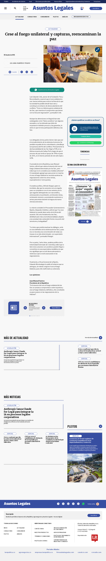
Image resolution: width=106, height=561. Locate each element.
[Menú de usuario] (81, 8)
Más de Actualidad (16, 337)
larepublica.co (10, 552)
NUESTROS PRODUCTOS (42, 532)
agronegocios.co (25, 552)
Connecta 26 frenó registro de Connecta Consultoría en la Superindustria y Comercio (81, 440)
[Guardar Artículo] (12, 72)
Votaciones (97, 1)
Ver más (85, 222)
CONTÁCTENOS (39, 528)
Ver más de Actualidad (93, 337)
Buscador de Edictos (81, 16)
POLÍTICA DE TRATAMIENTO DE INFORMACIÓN (62, 536)
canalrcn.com (83, 552)
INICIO (5, 528)
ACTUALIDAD (19, 17)
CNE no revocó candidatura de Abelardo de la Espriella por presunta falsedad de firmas (89, 364)
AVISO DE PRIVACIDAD (60, 532)
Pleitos (72, 426)
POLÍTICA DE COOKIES (41, 541)
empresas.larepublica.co (44, 552)
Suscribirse (96, 8)
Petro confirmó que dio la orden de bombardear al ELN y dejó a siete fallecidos (89, 351)
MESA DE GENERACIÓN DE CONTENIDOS (60, 528)
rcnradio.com (96, 552)
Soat (30, 1)
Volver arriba (93, 504)
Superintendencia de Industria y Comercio (78, 1)
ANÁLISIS (65, 17)
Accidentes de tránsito (18, 1)
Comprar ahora (85, 136)
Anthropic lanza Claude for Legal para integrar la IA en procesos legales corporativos (15, 354)
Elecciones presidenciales (43, 1)
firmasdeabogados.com (65, 552)
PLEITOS (55, 17)
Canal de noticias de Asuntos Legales (47, 90)
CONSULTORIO (32, 17)
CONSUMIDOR (44, 17)
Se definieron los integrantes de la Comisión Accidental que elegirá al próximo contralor (55, 440)
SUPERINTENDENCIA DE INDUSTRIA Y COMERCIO (61, 540)
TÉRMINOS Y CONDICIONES (42, 536)
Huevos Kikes (58, 1)
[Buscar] (15, 8)
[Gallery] (34, 306)
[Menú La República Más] (5, 8)
